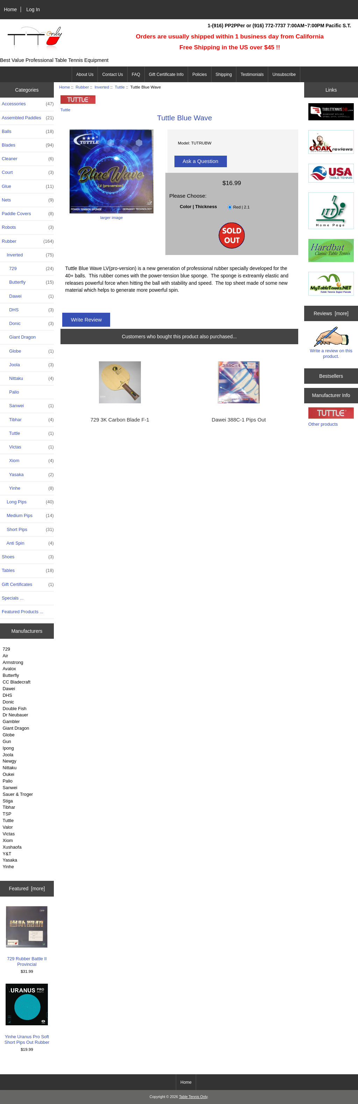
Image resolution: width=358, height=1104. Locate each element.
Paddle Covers (28, 214)
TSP (7, 813)
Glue (28, 186)
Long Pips (28, 502)
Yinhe (28, 488)
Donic (28, 323)
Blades (28, 145)
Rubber (82, 87)
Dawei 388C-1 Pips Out (239, 420)
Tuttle (8, 820)
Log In (33, 9)
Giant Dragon (19, 337)
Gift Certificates (28, 584)
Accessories (28, 104)
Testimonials (252, 74)
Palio (10, 392)
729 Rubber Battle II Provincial (27, 936)
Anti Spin (28, 543)
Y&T (7, 853)
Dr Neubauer (15, 714)
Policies (199, 74)
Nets (28, 200)
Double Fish (15, 708)
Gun (7, 741)
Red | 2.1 (241, 207)
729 (28, 268)
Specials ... (12, 598)
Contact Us (112, 74)
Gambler (11, 721)
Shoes (28, 557)
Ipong (8, 748)
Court (28, 172)
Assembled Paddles (28, 118)
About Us (84, 74)
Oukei (8, 774)
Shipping (224, 74)
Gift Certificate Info (166, 74)
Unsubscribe (284, 74)
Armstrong (13, 662)
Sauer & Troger (18, 794)
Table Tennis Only (193, 1097)
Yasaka (28, 474)
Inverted (101, 87)
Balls (28, 131)
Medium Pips (28, 515)
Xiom (28, 460)
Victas (28, 447)
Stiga (8, 801)
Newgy (9, 761)
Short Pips (28, 529)
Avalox (9, 668)
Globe (28, 351)
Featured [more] (27, 888)
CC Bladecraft (16, 682)
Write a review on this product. (331, 343)
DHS (28, 310)
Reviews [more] (331, 313)
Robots (28, 227)
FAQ (136, 74)
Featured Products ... (22, 611)
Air (5, 655)
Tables (28, 570)
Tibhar (28, 420)
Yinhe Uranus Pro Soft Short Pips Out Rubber (27, 1014)
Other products (323, 424)
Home (10, 9)
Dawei (28, 296)
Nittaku (28, 378)
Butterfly (28, 282)
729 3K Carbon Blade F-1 (120, 420)
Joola (28, 365)
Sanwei (28, 406)
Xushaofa (12, 847)
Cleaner (28, 159)
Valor (8, 827)
